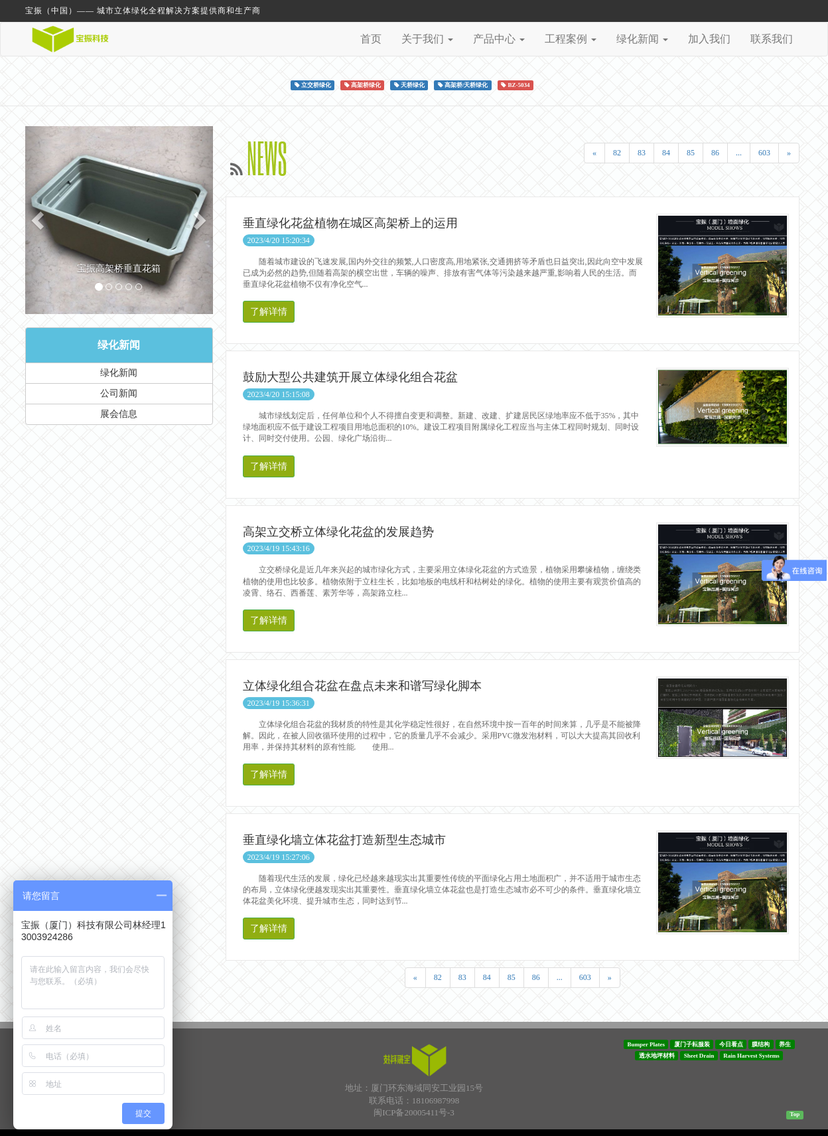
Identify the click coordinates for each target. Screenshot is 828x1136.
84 (666, 152)
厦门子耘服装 (692, 1044)
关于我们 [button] (427, 38)
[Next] (788, 153)
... (739, 152)
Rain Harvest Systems (751, 1055)
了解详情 (268, 312)
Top (794, 1114)
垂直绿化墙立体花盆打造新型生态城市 (344, 840)
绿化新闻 (119, 345)
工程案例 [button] (570, 38)
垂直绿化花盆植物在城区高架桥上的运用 (350, 223)
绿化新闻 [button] (642, 38)
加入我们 (709, 38)
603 (764, 152)
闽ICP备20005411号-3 (414, 1112)
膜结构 (761, 1044)
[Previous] (594, 153)
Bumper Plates (646, 1044)
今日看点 (731, 1044)
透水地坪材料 (657, 1055)
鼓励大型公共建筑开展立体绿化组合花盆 (350, 377)
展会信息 (118, 414)
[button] (39, 220)
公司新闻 (118, 393)
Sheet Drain (699, 1055)
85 (691, 152)
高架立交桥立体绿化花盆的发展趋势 (338, 531)
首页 (370, 38)
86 (715, 152)
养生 (785, 1044)
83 (642, 152)
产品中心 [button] (499, 38)
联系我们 (771, 38)
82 (617, 152)
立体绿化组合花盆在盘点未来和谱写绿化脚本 (362, 685)
